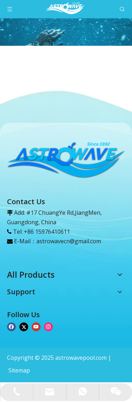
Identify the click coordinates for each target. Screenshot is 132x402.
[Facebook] (11, 326)
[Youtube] (36, 326)
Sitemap (19, 370)
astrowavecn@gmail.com (68, 241)
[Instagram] (48, 326)
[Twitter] (23, 326)
